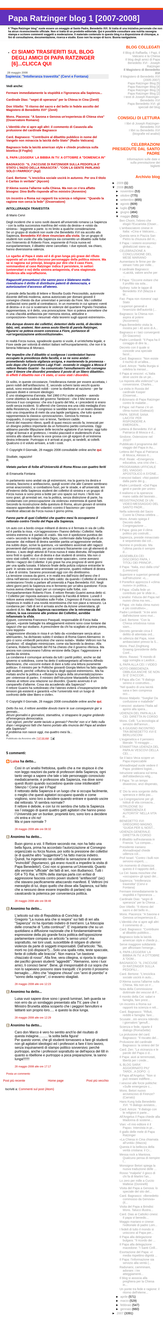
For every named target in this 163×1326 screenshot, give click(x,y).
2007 (120, 1313)
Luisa (14, 761)
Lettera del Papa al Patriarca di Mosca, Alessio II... (138, 453)
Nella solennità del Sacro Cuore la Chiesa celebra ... (139, 513)
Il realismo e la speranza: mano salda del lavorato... (138, 494)
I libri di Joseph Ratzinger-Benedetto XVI (142, 125)
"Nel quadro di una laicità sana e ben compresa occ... (136, 690)
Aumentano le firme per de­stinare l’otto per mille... (137, 263)
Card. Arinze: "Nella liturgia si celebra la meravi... (139, 367)
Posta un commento (18, 1073)
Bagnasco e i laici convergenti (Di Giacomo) (139, 334)
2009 (120, 183)
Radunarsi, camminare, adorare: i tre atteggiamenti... (135, 1270)
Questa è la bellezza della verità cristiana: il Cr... (136, 1148)
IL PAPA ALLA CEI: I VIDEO (138, 664)
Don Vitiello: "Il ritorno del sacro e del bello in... (136, 908)
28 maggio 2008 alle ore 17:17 (33, 1066)
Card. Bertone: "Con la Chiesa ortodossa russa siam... (137, 623)
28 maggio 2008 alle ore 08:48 (33, 901)
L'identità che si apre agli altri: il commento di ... (139, 923)
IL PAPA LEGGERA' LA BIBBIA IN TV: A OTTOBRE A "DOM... (139, 955)
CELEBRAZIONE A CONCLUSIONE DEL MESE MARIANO (135, 254)
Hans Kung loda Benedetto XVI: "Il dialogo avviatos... (138, 1103)
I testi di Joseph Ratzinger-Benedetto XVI (142, 98)
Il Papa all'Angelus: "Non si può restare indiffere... (137, 1077)
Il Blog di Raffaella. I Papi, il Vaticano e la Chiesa (141, 54)
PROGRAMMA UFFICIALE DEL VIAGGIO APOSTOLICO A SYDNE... (139, 470)
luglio (124, 208)
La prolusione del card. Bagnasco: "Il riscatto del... (139, 1036)
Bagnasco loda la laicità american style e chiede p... (139, 938)
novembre (127, 191)
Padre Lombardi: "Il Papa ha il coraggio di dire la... (139, 341)
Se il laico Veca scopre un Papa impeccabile (136, 759)
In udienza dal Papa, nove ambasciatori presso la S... (138, 640)
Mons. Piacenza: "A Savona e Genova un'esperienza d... (139, 915)
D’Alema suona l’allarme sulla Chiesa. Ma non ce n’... (139, 983)
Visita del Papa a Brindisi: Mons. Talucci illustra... (136, 1208)
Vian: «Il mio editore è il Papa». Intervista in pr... (137, 1126)
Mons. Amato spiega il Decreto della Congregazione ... (134, 522)
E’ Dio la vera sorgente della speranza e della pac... (138, 793)
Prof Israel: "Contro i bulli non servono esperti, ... (139, 859)
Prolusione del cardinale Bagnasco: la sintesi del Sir (139, 1043)
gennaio (126, 1309)
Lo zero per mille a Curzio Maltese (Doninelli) (136, 1182)
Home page (55, 1080)
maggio (125, 216)
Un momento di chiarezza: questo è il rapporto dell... (138, 867)
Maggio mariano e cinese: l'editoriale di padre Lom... (138, 1223)
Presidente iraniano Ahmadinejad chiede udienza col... (134, 850)
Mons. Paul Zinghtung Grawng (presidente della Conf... (138, 649)
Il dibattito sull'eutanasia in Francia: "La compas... (137, 841)
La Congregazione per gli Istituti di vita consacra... (137, 800)
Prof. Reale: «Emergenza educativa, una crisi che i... (138, 461)
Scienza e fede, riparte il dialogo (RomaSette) (135, 1028)
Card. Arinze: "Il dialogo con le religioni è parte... (138, 1111)
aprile (124, 1296)
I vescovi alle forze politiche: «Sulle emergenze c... (138, 1084)
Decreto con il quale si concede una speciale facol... (135, 351)
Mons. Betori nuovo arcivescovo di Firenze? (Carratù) (137, 1094)
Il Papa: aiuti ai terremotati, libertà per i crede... (137, 1058)
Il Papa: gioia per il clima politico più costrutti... (135, 531)
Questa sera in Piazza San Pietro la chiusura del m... (138, 237)
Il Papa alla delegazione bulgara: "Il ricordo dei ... (137, 1238)
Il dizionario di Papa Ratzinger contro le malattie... (139, 401)
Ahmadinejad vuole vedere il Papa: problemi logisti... (138, 767)
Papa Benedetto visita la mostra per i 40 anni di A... (138, 326)
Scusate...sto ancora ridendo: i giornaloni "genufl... (139, 1020)
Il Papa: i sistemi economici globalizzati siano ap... (137, 244)
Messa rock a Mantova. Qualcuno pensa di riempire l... (139, 1158)
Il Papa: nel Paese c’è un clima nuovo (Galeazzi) (136, 408)
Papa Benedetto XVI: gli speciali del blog (144, 105)
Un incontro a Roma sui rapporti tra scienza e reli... (138, 1005)
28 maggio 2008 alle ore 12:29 (33, 1017)
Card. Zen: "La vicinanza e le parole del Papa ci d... (138, 1051)
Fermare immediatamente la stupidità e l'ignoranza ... (138, 893)
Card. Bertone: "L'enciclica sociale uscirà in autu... (137, 975)
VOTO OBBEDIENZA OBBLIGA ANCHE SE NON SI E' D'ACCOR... (139, 672)
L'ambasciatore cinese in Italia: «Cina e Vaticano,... (138, 229)
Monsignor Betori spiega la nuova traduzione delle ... (138, 1167)
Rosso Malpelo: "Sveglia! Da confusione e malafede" (138, 699)
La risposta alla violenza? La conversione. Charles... (138, 382)
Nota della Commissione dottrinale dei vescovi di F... (139, 990)
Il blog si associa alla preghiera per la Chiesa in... (136, 1281)
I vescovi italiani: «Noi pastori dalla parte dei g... (139, 479)
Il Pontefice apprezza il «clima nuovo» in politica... (139, 583)
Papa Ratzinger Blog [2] (144, 93)
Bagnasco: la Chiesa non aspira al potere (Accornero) (136, 317)
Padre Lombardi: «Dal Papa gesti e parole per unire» (138, 487)
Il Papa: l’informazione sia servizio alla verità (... (136, 1261)
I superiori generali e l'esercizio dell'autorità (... (137, 308)
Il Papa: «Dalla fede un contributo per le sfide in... (138, 591)
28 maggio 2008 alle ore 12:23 (33, 984)
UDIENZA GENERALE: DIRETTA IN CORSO (135, 833)
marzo (125, 1300)
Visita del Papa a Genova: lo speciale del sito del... (138, 1189)
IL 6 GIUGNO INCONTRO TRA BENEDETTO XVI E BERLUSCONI (137, 732)
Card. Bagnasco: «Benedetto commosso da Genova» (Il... (138, 1199)
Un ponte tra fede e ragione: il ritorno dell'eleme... (139, 1290)
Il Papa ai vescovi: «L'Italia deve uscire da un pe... (137, 375)
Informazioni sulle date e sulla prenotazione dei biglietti (143, 162)
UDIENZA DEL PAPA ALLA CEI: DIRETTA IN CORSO (138, 714)
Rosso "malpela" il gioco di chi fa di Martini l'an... (137, 1174)
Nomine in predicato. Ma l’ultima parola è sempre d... (137, 548)
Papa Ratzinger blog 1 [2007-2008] (73, 18)
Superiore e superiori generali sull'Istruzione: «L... (139, 576)
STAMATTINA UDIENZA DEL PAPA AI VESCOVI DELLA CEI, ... (139, 750)
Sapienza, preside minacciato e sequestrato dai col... (139, 539)
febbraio (126, 1305)
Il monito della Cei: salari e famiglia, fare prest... (137, 998)
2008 (120, 187)
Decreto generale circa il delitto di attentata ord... (136, 632)
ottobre (125, 195)
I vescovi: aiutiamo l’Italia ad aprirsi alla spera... (138, 707)
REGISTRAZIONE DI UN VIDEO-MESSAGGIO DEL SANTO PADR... (138, 504)
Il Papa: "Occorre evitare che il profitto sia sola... (138, 281)
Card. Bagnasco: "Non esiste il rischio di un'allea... (138, 360)
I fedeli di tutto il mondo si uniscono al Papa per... (136, 1231)
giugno (125, 212)
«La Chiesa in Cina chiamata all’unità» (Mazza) (138, 1141)
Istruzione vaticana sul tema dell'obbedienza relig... (138, 774)
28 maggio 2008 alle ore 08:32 (33, 829)
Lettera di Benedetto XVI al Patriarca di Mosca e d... (137, 430)
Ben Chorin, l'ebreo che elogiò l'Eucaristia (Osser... (139, 222)
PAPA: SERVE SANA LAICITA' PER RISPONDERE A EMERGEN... (133, 419)
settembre (127, 199)
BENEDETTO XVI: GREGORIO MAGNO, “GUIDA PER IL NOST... (137, 824)
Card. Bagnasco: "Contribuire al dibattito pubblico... (139, 931)
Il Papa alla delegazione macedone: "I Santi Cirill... (138, 1246)
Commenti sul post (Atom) (36, 1089)
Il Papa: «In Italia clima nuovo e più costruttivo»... (139, 606)
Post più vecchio (97, 1080)
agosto (125, 203)
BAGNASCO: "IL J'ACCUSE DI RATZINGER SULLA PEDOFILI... (138, 966)
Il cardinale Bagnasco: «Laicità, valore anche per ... (138, 273)
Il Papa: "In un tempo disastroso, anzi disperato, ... (138, 784)
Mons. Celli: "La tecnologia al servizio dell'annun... (139, 722)
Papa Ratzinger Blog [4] (144, 86)
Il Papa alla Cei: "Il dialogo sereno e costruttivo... (137, 681)
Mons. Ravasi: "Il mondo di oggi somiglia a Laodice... (138, 658)
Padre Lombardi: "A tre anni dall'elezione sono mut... (138, 614)
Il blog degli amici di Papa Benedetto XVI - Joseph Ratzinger (142, 63)
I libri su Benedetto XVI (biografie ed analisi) (144, 132)
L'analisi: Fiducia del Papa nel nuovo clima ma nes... (139, 598)
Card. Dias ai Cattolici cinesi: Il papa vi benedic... (138, 1216)
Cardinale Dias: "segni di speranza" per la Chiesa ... (138, 900)
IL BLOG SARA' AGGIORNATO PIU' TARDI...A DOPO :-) (134, 1068)
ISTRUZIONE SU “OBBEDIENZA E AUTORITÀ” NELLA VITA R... (137, 811)
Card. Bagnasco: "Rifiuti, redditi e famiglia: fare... (136, 1013)
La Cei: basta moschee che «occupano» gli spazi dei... (138, 874)
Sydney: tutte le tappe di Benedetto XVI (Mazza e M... (137, 291)
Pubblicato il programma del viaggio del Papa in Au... (138, 445)
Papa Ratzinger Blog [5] (144, 83)
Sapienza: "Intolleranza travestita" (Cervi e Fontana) (134, 884)
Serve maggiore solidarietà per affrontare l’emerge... (137, 946)
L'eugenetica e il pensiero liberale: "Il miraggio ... (136, 741)
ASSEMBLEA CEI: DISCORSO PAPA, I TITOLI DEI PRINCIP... (136, 559)
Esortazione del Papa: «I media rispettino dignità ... (138, 1253)
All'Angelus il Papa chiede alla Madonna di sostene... (139, 1118)
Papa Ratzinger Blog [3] (144, 90)
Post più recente (14, 1080)
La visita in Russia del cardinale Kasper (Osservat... (134, 392)
